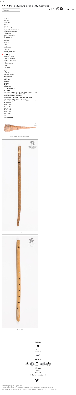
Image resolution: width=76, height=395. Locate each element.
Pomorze (6, 73)
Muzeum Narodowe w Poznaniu (13, 96)
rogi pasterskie (8, 62)
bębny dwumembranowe (11, 31)
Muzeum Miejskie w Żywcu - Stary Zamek (15, 99)
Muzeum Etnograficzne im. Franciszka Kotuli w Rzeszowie (20, 101)
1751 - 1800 (7, 106)
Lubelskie (7, 83)
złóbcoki (6, 42)
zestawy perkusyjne (9, 35)
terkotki (6, 26)
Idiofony (6, 19)
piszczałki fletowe (9, 56)
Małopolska (7, 86)
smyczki (6, 53)
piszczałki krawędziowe (10, 60)
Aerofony (7, 55)
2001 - (6, 115)
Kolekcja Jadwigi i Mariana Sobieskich (14, 94)
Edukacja (38, 368)
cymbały (6, 49)
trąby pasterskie (8, 63)
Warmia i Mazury (9, 74)
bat (5, 69)
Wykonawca (8, 117)
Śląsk (5, 85)
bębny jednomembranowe (11, 30)
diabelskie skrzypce (9, 51)
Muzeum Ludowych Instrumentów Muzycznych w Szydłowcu (21, 92)
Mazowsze (7, 80)
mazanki (6, 40)
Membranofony (9, 28)
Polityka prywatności (38, 375)
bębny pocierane (9, 33)
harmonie (7, 67)
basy (5, 46)
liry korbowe (7, 47)
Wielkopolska (8, 76)
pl (68, 10)
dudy (5, 65)
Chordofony (8, 37)
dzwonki (6, 21)
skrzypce (6, 39)
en (73, 10)
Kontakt (38, 372)
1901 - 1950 (7, 112)
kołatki (6, 24)
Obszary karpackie (9, 88)
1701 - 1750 (7, 105)
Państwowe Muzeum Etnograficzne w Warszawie (18, 97)
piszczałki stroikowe (9, 58)
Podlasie (6, 81)
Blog (38, 370)
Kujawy (6, 78)
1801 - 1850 (7, 108)
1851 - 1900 (7, 110)
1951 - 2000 (7, 113)
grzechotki (7, 22)
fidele (5, 44)
